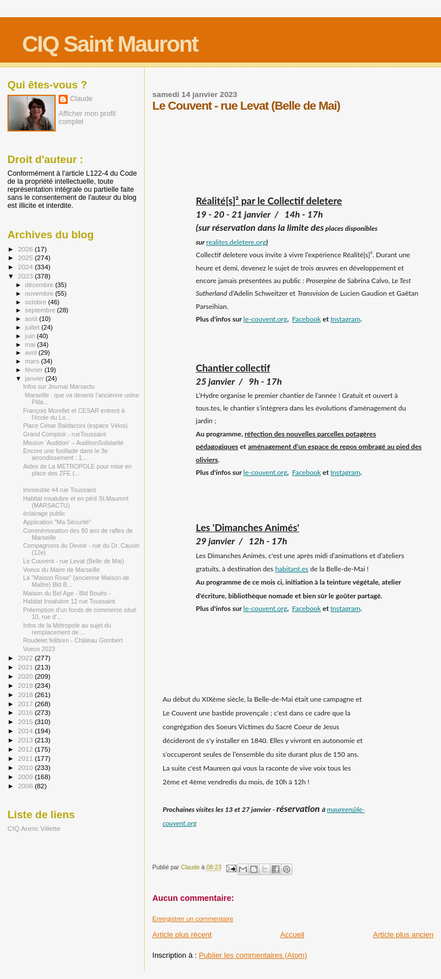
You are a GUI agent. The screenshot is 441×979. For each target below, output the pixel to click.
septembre (41, 310)
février (35, 369)
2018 (26, 694)
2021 (26, 667)
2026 (26, 249)
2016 (26, 712)
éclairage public (44, 513)
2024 (26, 266)
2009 (26, 776)
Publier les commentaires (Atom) (253, 955)
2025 (26, 257)
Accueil (292, 934)
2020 (26, 676)
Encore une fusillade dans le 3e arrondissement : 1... (65, 454)
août (32, 318)
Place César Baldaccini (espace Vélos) (75, 425)
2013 (26, 740)
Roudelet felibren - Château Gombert (72, 640)
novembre (40, 293)
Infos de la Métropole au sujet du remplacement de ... (67, 629)
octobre (36, 302)
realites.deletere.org (236, 242)
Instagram (346, 319)
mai (31, 344)
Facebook (306, 319)
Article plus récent (181, 934)
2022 (26, 657)
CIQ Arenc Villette (33, 828)
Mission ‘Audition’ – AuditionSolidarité (73, 442)
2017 (26, 703)
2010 (26, 767)
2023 (26, 276)
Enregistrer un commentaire (192, 918)
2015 (26, 721)
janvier (35, 378)
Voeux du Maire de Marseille (61, 569)
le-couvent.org (265, 319)
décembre (40, 284)
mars (33, 361)
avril (32, 352)
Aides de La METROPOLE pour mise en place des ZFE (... (77, 470)
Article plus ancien (403, 934)
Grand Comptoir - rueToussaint (64, 434)
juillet (33, 327)
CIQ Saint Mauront (110, 44)
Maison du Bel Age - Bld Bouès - (66, 593)
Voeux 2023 (39, 648)
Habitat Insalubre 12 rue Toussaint (69, 601)
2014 (26, 730)
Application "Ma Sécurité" (57, 521)
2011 (26, 758)
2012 (26, 749)
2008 (26, 786)
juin (31, 335)
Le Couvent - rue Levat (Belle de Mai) (73, 561)
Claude (81, 99)
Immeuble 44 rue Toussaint (59, 489)
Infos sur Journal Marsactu (59, 386)
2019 (26, 685)
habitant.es (291, 568)
